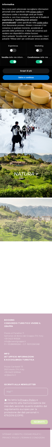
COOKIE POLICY (31, 434)
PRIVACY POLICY (10, 437)
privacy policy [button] (36, 12)
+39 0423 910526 (12, 339)
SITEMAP (6, 434)
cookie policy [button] (42, 23)
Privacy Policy (28, 400)
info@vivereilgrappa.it (15, 342)
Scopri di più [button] (26, 71)
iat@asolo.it (10, 375)
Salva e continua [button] (26, 77)
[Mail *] (26, 392)
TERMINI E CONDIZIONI (32, 437)
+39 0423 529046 (12, 372)
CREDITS (17, 434)
